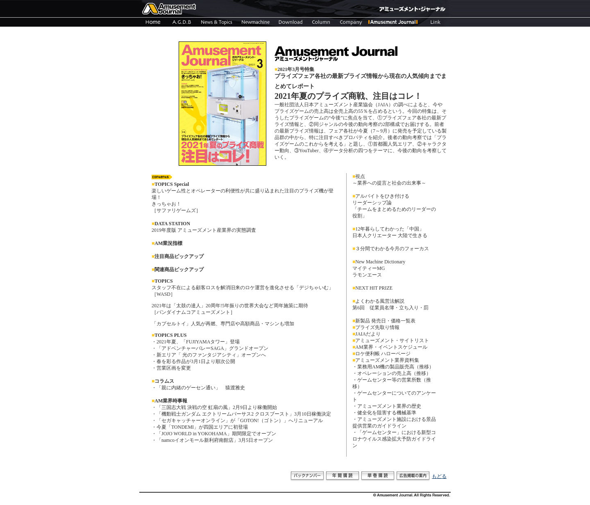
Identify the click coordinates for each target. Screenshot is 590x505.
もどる (439, 476)
